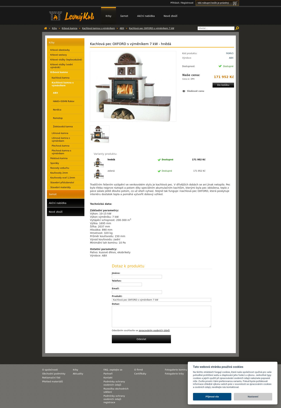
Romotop (58, 118)
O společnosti (50, 369)
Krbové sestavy (58, 55)
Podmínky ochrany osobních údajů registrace (114, 399)
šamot (124, 16)
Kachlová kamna (60, 78)
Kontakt (108, 377)
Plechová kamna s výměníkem (61, 152)
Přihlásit (174, 3)
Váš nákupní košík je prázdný (218, 3)
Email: (115, 288)
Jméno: (116, 273)
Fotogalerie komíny (176, 369)
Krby (108, 16)
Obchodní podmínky (53, 373)
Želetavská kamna (63, 126)
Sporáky (54, 163)
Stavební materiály (60, 187)
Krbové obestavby (60, 50)
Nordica (57, 110)
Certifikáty (140, 373)
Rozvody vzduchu (59, 168)
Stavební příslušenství (62, 182)
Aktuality (78, 373)
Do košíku (223, 85)
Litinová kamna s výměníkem (61, 139)
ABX (122, 28)
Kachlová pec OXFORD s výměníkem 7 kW (151, 28)
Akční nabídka (146, 16)
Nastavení (253, 396)
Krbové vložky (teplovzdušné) (66, 59)
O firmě (138, 369)
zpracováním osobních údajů (154, 330)
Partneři (108, 373)
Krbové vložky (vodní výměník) (61, 66)
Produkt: (117, 296)
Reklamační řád (51, 377)
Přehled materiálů (52, 381)
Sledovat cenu (195, 91)
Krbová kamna (69, 28)
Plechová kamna (60, 146)
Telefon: (117, 281)
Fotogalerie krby (174, 373)
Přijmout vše (212, 396)
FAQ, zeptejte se (113, 369)
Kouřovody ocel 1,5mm (62, 177)
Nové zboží (170, 16)
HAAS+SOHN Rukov (63, 101)
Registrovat (187, 3)
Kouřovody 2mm (59, 173)
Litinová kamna (60, 133)
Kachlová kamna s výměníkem (98, 28)
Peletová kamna (59, 158)
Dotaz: (116, 304)
